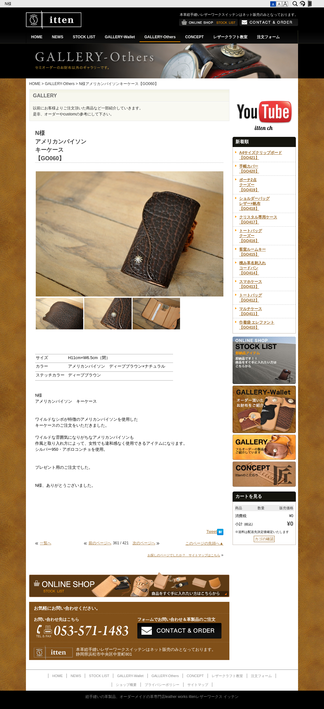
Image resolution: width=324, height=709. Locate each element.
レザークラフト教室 (230, 37)
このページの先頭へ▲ (204, 543)
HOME (36, 37)
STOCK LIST (84, 37)
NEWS (57, 37)
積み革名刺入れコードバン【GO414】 (252, 268)
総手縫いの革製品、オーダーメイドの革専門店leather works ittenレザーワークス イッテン (162, 696)
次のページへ (144, 543)
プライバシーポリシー (162, 685)
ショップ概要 (126, 685)
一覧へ (45, 543)
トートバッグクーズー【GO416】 (250, 236)
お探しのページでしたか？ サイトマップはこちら (183, 555)
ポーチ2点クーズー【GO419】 (249, 185)
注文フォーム (268, 37)
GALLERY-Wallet (120, 37)
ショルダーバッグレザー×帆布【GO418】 (254, 203)
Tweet (211, 531)
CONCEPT (194, 37)
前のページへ (100, 543)
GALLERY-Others (160, 37)
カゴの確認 (264, 539)
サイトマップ (197, 685)
